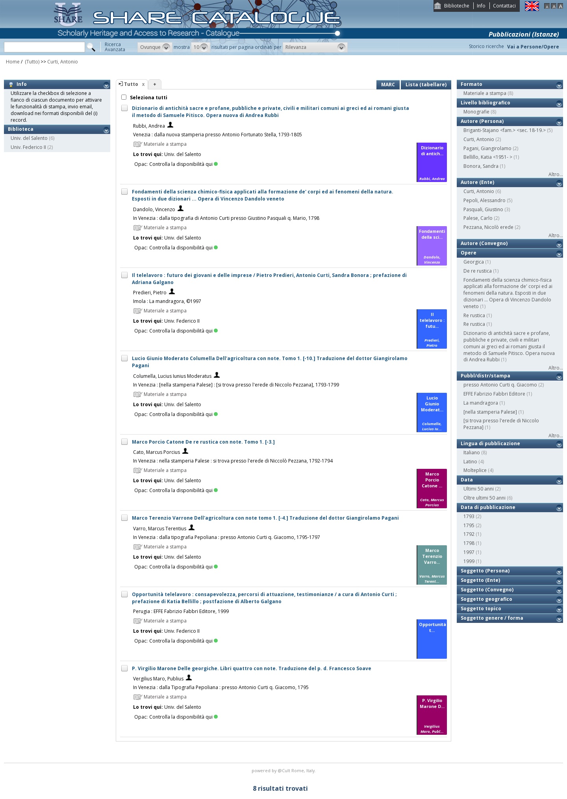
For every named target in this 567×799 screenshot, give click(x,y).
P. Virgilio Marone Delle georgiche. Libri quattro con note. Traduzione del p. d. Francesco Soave (251, 668)
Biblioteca (20, 129)
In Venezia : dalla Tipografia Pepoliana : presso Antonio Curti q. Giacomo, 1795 (221, 687)
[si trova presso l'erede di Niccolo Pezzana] (501, 424)
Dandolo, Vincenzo (154, 209)
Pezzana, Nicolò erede (488, 227)
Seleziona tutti (148, 97)
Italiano (471, 452)
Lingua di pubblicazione (490, 443)
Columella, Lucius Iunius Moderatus (172, 376)
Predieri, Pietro (150, 292)
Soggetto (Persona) (485, 570)
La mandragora (480, 403)
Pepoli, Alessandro (484, 200)
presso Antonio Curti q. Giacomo (500, 384)
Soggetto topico (481, 608)
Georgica (473, 261)
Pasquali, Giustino (483, 209)
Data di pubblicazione (488, 507)
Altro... (555, 174)
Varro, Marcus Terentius (159, 528)
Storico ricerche (486, 46)
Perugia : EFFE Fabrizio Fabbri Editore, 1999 (181, 611)
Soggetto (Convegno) (487, 589)
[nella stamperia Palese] (490, 412)
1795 (468, 525)
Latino (470, 461)
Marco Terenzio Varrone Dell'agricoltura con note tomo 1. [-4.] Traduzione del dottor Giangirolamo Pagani (265, 518)
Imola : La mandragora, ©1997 (167, 301)
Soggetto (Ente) (480, 580)
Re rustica (474, 315)
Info (481, 5)
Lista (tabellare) (426, 84)
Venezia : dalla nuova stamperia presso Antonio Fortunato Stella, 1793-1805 (217, 134)
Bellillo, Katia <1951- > (487, 157)
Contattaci (504, 5)
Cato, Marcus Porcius (156, 452)
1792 (468, 534)
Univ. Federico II (28, 147)
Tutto (131, 84)
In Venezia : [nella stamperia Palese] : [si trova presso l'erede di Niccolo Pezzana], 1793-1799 (236, 384)
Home (13, 61)
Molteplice (475, 470)
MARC (388, 84)
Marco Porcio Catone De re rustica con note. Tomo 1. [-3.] (203, 442)
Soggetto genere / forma (492, 618)
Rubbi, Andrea (149, 126)
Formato (471, 84)
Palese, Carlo (478, 218)
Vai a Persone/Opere (533, 46)
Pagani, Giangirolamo (487, 148)
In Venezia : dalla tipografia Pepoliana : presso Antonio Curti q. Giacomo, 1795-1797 (226, 537)
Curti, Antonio (62, 61)
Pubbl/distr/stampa (485, 375)
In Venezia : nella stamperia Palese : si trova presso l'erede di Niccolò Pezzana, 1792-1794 (233, 460)
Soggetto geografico (486, 599)
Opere (468, 252)
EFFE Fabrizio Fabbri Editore (494, 393)
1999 (468, 561)
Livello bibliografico (485, 102)
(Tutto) (31, 61)
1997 (468, 552)
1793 (468, 516)
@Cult (284, 770)
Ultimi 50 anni (478, 488)
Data (467, 479)
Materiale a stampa (484, 93)
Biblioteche (456, 5)
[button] (154, 47)
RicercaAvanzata (115, 47)
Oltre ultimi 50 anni (484, 497)
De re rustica (477, 271)
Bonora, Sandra (480, 166)
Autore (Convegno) (484, 243)
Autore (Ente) (477, 182)
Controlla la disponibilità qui (183, 164)
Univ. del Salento (29, 138)
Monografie (476, 111)
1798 (468, 543)
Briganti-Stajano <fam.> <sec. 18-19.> (504, 130)
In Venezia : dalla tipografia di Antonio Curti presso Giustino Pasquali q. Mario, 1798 (226, 218)
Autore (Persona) (482, 121)
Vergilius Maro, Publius (158, 678)
